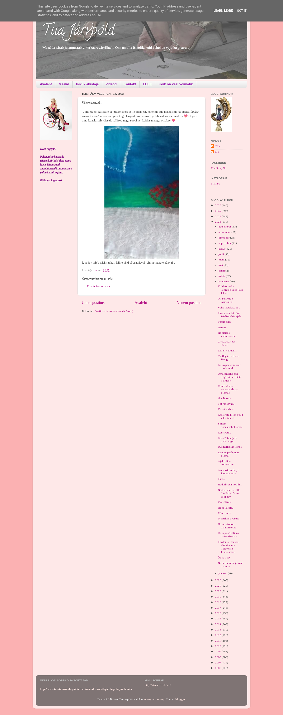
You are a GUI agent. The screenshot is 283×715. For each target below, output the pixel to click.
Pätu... (221, 478)
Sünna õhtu (224, 321)
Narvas (222, 327)
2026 (218, 205)
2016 (218, 613)
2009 (218, 651)
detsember (225, 226)
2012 (218, 635)
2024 (218, 216)
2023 (218, 221)
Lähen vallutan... (227, 350)
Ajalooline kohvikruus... (227, 463)
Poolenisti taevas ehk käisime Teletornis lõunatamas (228, 547)
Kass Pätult (224, 502)
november (224, 232)
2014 (218, 624)
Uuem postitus (93, 302)
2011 (218, 640)
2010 (218, 646)
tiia (217, 151)
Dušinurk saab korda (230, 446)
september (225, 243)
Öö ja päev (224, 557)
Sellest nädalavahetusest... (230, 425)
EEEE (147, 84)
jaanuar (223, 573)
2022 (218, 580)
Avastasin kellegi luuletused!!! (228, 472)
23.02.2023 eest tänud (227, 343)
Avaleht (46, 84)
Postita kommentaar (99, 286)
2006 (218, 668)
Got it (241, 11)
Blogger (180, 699)
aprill (221, 270)
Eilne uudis (224, 513)
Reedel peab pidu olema (228, 454)
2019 (218, 596)
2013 (218, 629)
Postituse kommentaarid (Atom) (114, 311)
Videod (111, 84)
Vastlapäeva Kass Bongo (228, 357)
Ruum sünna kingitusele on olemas (228, 389)
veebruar (224, 281)
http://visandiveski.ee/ (158, 685)
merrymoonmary (154, 699)
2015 (218, 618)
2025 (218, 210)
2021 (218, 585)
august (222, 248)
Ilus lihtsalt (224, 398)
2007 (218, 662)
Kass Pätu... (224, 432)
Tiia (217, 146)
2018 (218, 602)
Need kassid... (226, 507)
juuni (221, 259)
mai (220, 265)
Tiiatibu (215, 183)
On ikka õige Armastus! (225, 300)
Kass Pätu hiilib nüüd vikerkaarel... (230, 416)
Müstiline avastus (228, 518)
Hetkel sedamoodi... (230, 484)
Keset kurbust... (227, 409)
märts (222, 276)
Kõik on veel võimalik (176, 84)
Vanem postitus (189, 302)
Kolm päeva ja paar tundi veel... (229, 366)
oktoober (224, 237)
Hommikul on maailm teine (227, 526)
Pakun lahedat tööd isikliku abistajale (229, 314)
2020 (218, 591)
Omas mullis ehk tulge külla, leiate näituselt (229, 377)
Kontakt (130, 84)
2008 (218, 657)
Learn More (223, 11)
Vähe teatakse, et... (229, 307)
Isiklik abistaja (87, 84)
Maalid (64, 84)
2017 (218, 607)
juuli (221, 254)
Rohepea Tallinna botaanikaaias (228, 534)
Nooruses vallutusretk (226, 334)
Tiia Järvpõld (78, 31)
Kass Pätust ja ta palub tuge (227, 439)
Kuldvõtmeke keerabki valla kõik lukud (230, 289)
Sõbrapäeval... (226, 403)
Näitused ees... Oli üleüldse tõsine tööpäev (229, 493)
